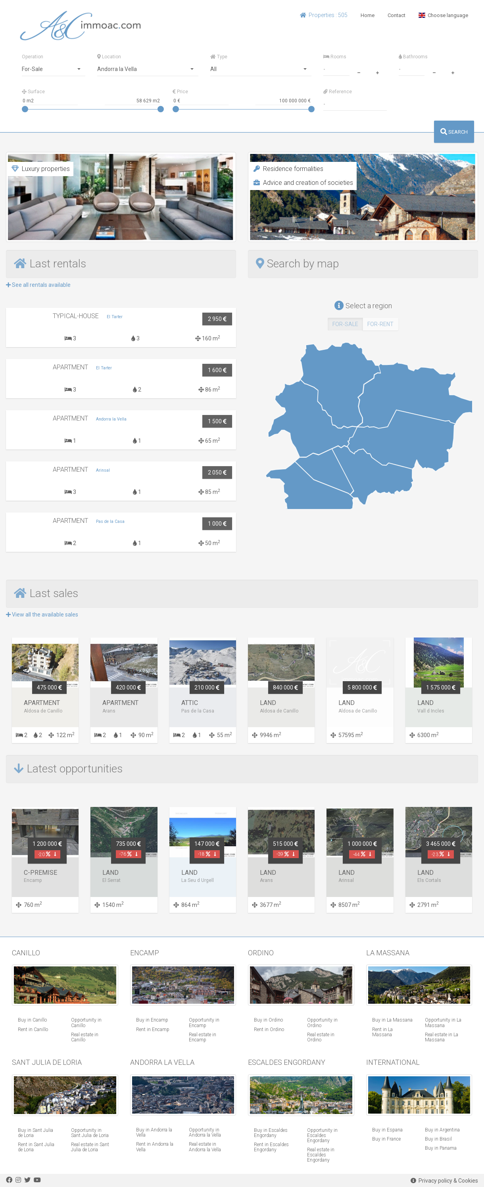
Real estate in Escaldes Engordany (320, 1155)
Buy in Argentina (442, 1130)
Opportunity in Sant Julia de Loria (90, 1132)
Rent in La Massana (382, 1032)
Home (368, 15)
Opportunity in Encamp (204, 1022)
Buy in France (386, 1139)
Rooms (334, 57)
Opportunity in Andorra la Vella (205, 1132)
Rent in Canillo (33, 1029)
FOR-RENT (380, 324)
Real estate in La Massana (441, 1037)
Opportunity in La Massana (443, 1022)
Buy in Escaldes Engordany (271, 1132)
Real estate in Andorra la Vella (205, 1146)
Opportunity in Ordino (322, 1022)
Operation (32, 57)
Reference (337, 91)
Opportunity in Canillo (86, 1022)
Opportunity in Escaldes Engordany (322, 1135)
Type (218, 57)
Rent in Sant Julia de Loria (36, 1147)
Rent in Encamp (152, 1029)
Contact (396, 15)
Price (180, 91)
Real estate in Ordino (320, 1037)
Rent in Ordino (269, 1029)
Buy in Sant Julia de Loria (35, 1132)
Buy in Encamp (152, 1020)
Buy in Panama (441, 1148)
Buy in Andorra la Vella (154, 1132)
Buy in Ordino (268, 1020)
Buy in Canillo (32, 1020)
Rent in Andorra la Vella (154, 1146)
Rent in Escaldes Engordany (271, 1147)
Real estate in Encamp (202, 1037)
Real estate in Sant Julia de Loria (90, 1147)
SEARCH (454, 132)
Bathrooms (413, 57)
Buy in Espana (387, 1130)
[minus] (358, 71)
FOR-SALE (345, 324)
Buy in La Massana (392, 1020)
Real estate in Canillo (84, 1037)
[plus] (377, 71)
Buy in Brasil (438, 1139)
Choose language (443, 15)
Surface (33, 91)
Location (109, 57)
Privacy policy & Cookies (444, 1180)
